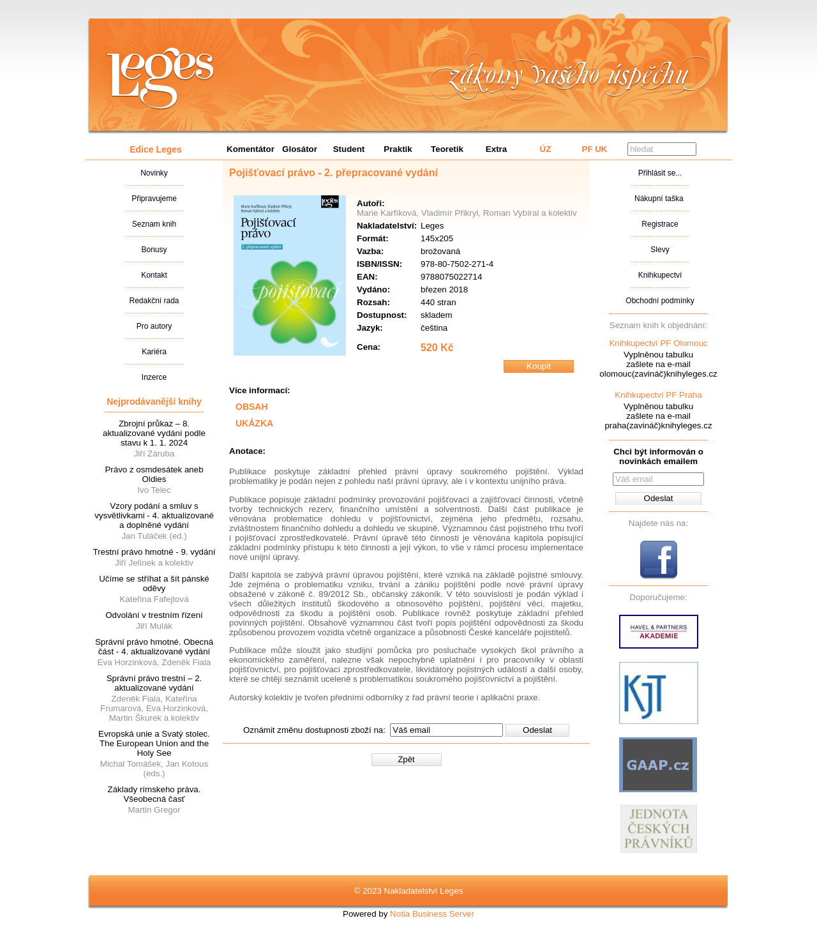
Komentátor (250, 149)
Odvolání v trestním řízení (154, 615)
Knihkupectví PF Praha (658, 395)
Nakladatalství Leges (160, 78)
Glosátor (299, 149)
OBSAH (252, 407)
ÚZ (545, 149)
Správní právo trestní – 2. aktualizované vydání (154, 683)
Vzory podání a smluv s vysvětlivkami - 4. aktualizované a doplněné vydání (154, 515)
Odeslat (537, 730)
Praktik (398, 149)
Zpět (406, 759)
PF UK (595, 149)
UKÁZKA (254, 423)
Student (349, 149)
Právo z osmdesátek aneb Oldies (154, 474)
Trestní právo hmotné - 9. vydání (154, 552)
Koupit (539, 366)
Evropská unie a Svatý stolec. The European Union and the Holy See (154, 743)
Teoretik (447, 149)
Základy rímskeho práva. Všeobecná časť (154, 794)
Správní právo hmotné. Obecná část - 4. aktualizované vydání (154, 646)
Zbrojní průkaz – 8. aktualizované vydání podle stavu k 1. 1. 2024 (154, 433)
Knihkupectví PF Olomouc (658, 343)
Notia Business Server (432, 914)
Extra (496, 149)
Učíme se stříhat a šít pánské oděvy (154, 583)
